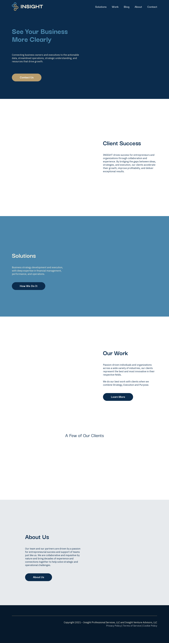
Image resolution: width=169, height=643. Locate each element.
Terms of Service (132, 625)
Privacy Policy (113, 625)
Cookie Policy (150, 625)
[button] (26, 77)
